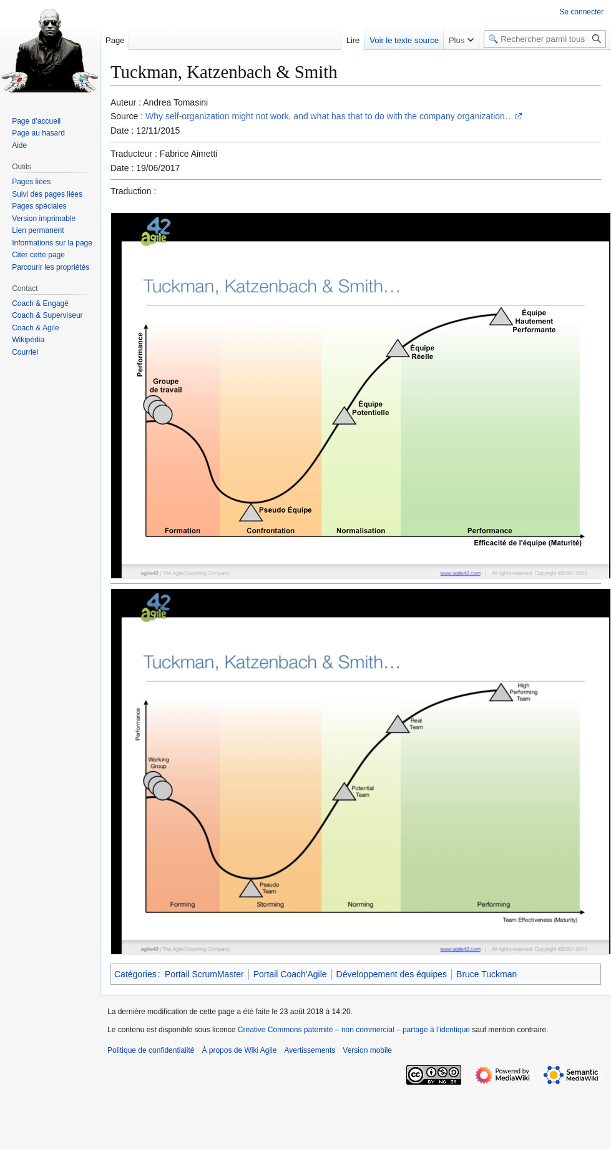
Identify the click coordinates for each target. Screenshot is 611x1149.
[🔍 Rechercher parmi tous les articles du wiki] (545, 39)
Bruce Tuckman (486, 974)
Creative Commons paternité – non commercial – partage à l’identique (354, 1029)
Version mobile (367, 1050)
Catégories (135, 974)
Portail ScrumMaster (204, 974)
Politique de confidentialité (150, 1050)
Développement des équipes (391, 974)
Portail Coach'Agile (290, 974)
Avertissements (310, 1050)
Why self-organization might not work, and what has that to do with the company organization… (329, 116)
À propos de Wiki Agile (239, 1050)
